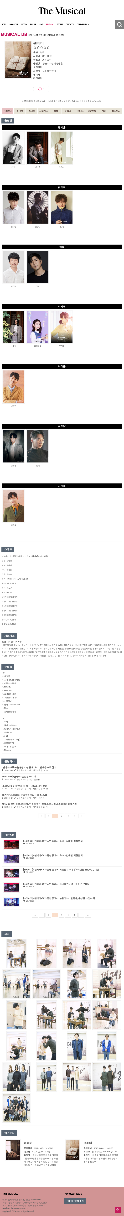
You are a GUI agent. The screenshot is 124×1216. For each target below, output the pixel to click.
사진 (104, 111)
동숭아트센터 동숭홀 (53, 63)
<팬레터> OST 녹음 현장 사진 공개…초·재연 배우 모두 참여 (29, 767)
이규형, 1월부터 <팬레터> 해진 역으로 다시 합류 (24, 786)
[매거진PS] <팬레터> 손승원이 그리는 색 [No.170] (24, 795)
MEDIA (24, 24)
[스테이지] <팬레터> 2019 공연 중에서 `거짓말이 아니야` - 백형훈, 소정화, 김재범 (61, 869)
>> (81, 816)
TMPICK (33, 24)
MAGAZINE (14, 24)
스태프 (31, 111)
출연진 (19, 111)
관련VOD (92, 111)
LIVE (41, 24)
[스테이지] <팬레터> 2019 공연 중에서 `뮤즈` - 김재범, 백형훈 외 (53, 855)
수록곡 (67, 111)
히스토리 (116, 111)
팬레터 (28, 1142)
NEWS (4, 24)
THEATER (70, 24)
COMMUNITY (83, 24)
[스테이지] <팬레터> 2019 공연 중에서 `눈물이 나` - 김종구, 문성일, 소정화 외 (59, 898)
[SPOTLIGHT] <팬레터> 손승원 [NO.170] (19, 776)
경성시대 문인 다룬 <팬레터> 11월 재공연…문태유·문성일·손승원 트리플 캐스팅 (39, 804)
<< (41, 816)
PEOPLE (60, 24)
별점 (56, 111)
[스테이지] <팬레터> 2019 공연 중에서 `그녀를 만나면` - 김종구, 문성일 (56, 884)
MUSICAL (50, 24)
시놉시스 (43, 111)
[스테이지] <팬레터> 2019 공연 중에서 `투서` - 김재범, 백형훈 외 (53, 841)
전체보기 (7, 111)
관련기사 (79, 111)
